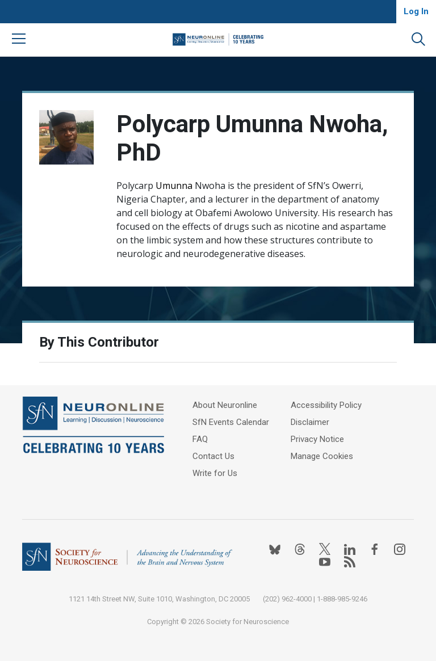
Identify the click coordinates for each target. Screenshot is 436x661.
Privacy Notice (317, 439)
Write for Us (214, 473)
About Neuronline (224, 405)
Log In (416, 11)
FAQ (200, 439)
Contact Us (213, 456)
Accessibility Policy (326, 405)
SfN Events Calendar (230, 422)
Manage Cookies (322, 456)
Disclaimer (310, 422)
